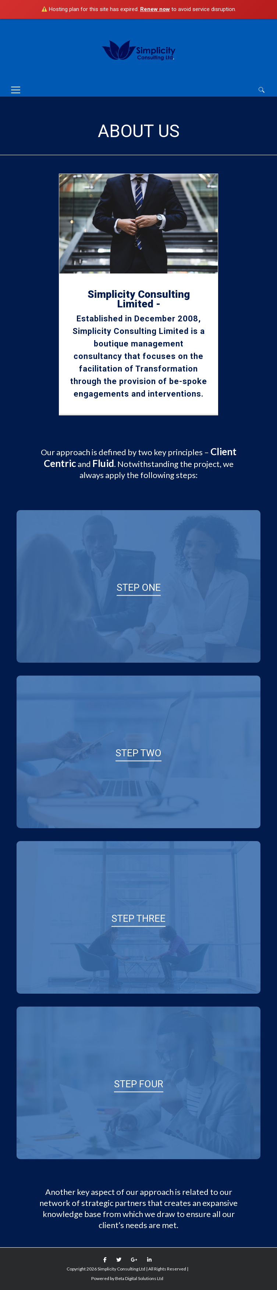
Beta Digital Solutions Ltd (139, 1278)
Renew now (155, 9)
